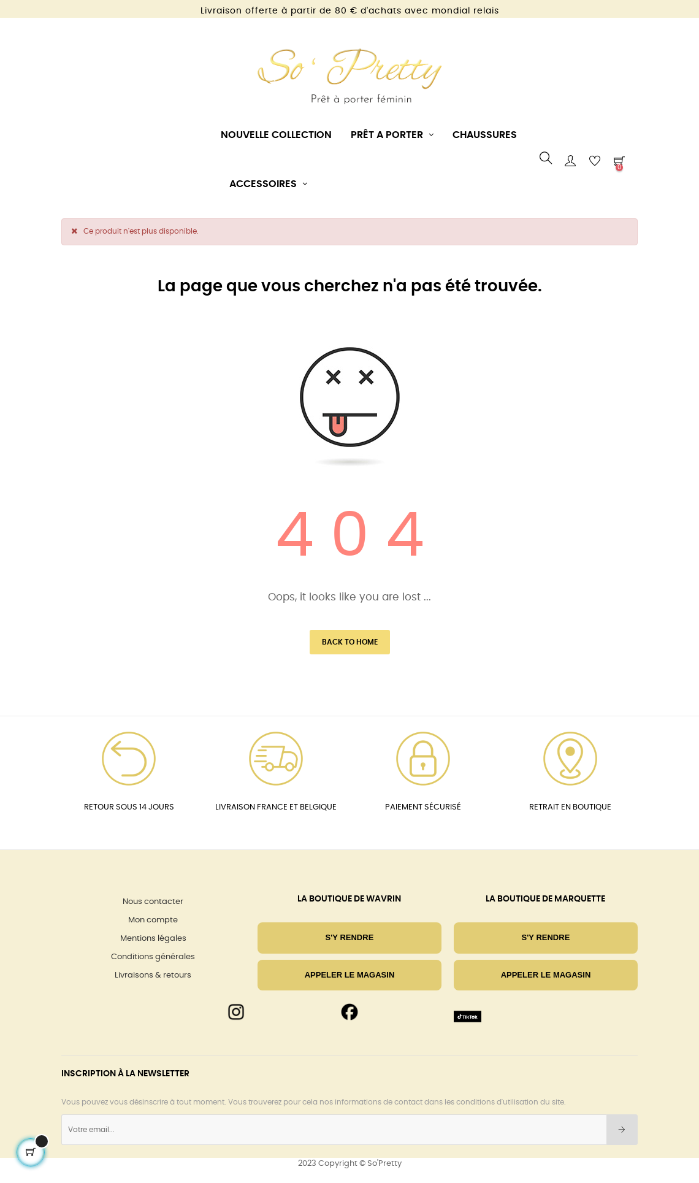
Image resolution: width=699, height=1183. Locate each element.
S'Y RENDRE (350, 937)
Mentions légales (153, 939)
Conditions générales (153, 957)
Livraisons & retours (153, 975)
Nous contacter (153, 902)
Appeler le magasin (350, 974)
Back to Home (350, 642)
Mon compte (153, 920)
